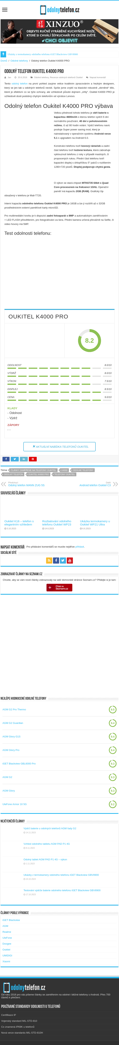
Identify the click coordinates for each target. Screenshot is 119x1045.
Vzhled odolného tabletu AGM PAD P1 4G (47, 843)
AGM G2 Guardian (12, 723)
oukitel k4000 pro (38, 474)
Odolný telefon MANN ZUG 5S (27, 484)
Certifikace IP (8, 1015)
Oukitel (6, 949)
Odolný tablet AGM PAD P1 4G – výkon (45, 859)
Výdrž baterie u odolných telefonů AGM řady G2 (50, 828)
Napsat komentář (98, 77)
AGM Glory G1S (11, 736)
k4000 (64, 470)
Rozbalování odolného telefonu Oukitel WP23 (56, 523)
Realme (6, 931)
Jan (9, 77)
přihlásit (79, 546)
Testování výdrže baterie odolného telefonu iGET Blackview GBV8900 (62, 890)
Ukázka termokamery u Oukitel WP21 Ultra (95, 523)
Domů (4, 60)
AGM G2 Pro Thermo (14, 709)
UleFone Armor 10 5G (14, 804)
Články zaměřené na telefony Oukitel (33, 470)
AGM (5, 926)
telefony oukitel (64, 474)
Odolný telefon (13, 474)
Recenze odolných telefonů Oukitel (66, 77)
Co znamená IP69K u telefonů (17, 1026)
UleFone (7, 937)
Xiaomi (6, 961)
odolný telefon (20, 83)
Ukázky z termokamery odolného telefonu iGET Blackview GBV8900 (43, 54)
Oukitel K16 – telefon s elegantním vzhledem (19, 523)
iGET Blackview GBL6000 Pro (19, 763)
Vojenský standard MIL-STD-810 (19, 1020)
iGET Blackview (11, 920)
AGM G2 (7, 777)
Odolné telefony (19, 60)
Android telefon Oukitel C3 (91, 484)
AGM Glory (8, 790)
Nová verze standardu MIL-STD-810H (22, 1032)
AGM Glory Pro (10, 750)
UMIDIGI (7, 955)
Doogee (6, 943)
